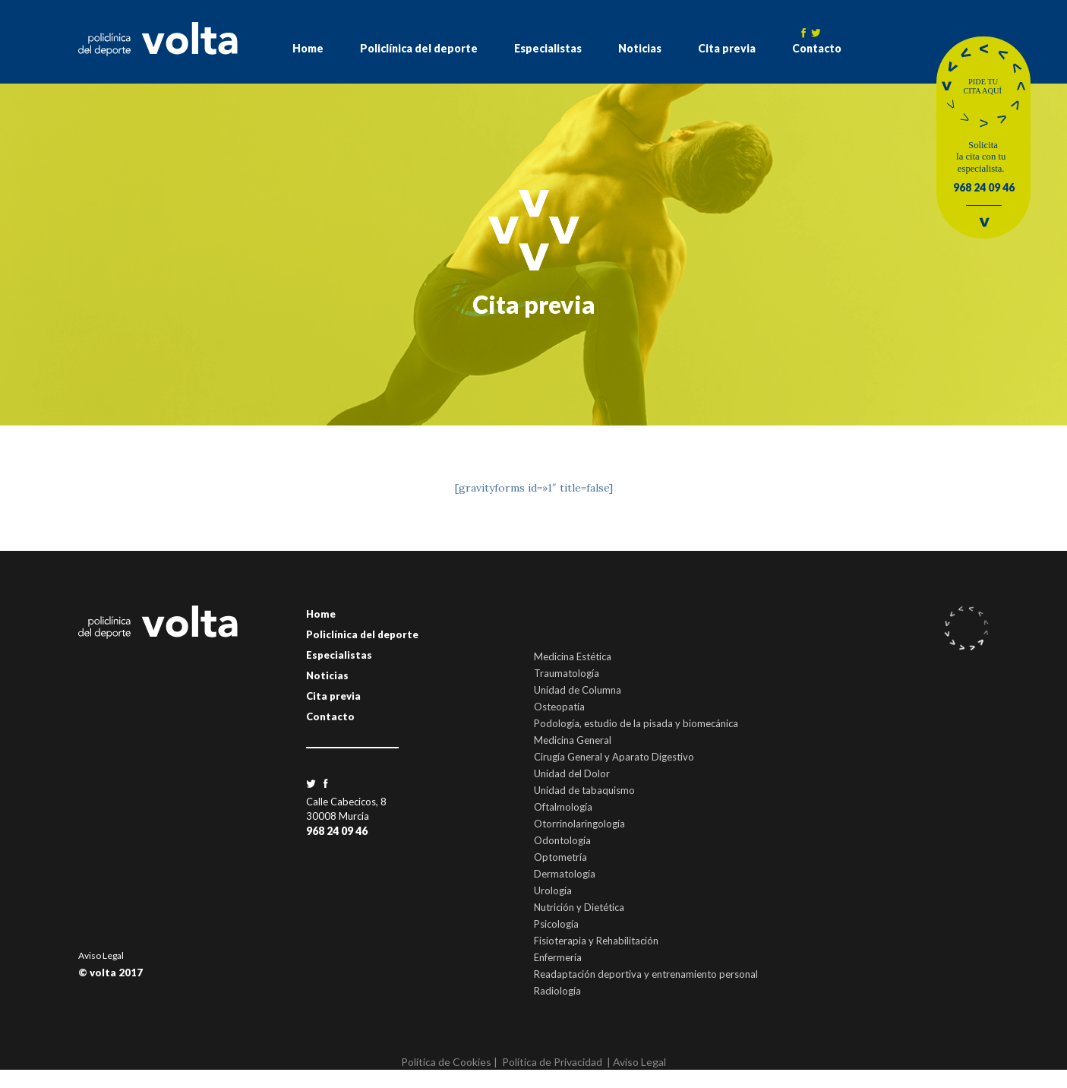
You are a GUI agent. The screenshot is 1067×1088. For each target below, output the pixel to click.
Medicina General (572, 740)
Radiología (557, 991)
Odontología (562, 840)
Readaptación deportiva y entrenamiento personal (646, 974)
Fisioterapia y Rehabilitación (596, 941)
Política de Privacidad (552, 1061)
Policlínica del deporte (419, 48)
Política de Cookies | (449, 1061)
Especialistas (548, 48)
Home (308, 48)
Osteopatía (559, 707)
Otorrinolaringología (579, 824)
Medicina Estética (572, 656)
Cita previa (727, 48)
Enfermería (558, 957)
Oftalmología (563, 807)
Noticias (639, 48)
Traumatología (566, 673)
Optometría (560, 857)
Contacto (816, 48)
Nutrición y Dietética (579, 907)
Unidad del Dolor (572, 773)
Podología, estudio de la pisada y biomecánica (636, 723)
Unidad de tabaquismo (584, 790)
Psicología (556, 924)
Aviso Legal (101, 955)
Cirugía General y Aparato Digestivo (614, 757)
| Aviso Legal (636, 1061)
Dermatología (564, 874)
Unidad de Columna (577, 690)
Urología (553, 890)
